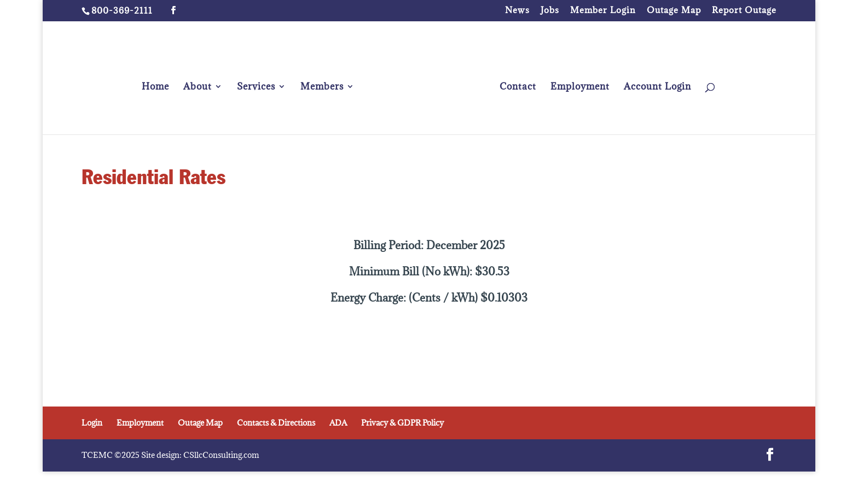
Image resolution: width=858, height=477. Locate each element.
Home (155, 87)
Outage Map (674, 10)
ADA (338, 422)
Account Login (657, 87)
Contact (518, 87)
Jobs (550, 10)
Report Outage (744, 10)
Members (322, 87)
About (197, 87)
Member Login (603, 10)
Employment (580, 87)
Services (256, 87)
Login (92, 422)
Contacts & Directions (276, 422)
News (517, 10)
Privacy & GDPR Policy (402, 422)
